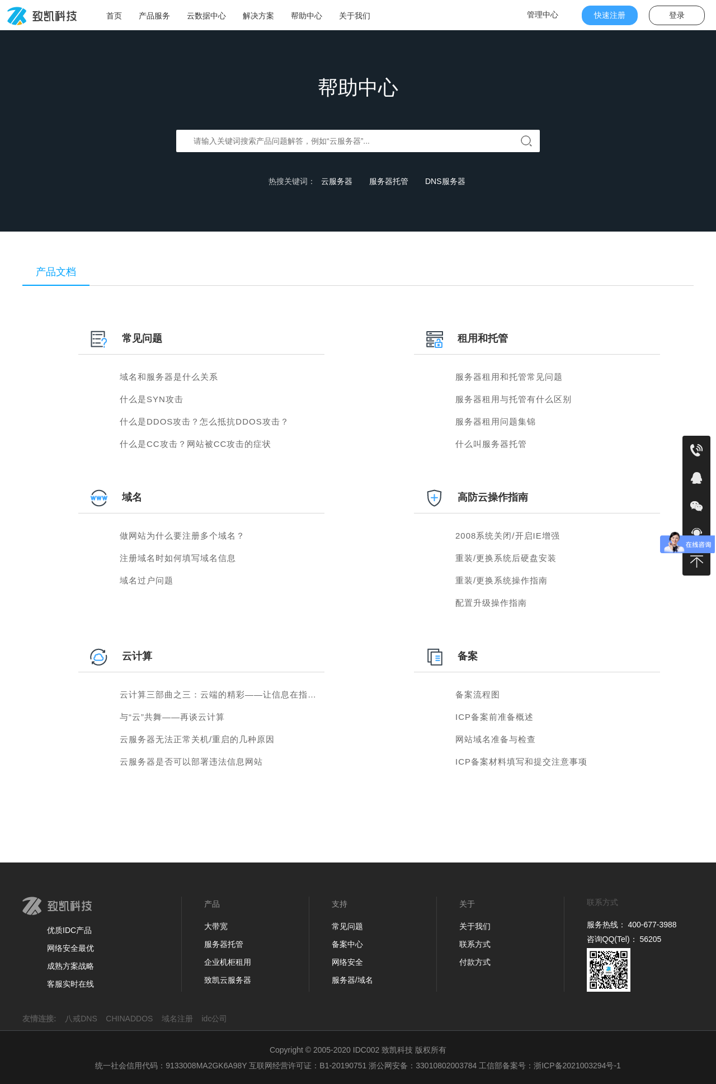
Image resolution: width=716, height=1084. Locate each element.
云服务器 (336, 181)
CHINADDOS (132, 1018)
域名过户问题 (146, 580)
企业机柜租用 (227, 962)
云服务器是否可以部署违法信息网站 (191, 761)
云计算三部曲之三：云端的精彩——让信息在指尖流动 (227, 694)
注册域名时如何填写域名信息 (178, 558)
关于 (467, 903)
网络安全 (347, 962)
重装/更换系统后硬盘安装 (506, 558)
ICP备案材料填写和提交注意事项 (521, 761)
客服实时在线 (70, 983)
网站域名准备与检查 (495, 739)
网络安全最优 (70, 948)
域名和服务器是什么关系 (169, 376)
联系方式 (475, 944)
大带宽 (216, 926)
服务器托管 (388, 181)
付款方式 (475, 962)
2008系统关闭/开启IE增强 (507, 535)
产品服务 (154, 15)
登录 (677, 15)
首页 (114, 15)
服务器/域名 (352, 979)
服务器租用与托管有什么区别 (513, 399)
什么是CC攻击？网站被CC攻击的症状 (195, 444)
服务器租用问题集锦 (495, 421)
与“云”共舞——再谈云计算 (172, 717)
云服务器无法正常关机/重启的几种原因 (197, 739)
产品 (212, 903)
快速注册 (609, 15)
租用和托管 (483, 338)
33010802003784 (446, 1065)
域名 (132, 497)
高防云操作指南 (493, 497)
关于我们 (354, 15)
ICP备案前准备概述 (494, 717)
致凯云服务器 (227, 979)
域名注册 (181, 1018)
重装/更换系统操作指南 (501, 580)
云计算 (137, 656)
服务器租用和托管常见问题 (509, 376)
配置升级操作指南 (491, 602)
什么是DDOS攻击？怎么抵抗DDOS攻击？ (204, 421)
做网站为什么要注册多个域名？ (182, 535)
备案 (468, 656)
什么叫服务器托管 (491, 444)
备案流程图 (477, 694)
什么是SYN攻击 (151, 399)
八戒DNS (84, 1018)
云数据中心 (206, 15)
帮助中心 (306, 15)
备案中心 (347, 944)
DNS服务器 (445, 181)
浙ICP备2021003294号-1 (577, 1065)
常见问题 (142, 338)
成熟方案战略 (70, 966)
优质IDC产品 (69, 930)
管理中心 (542, 14)
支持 (339, 903)
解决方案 (258, 15)
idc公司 (218, 1018)
